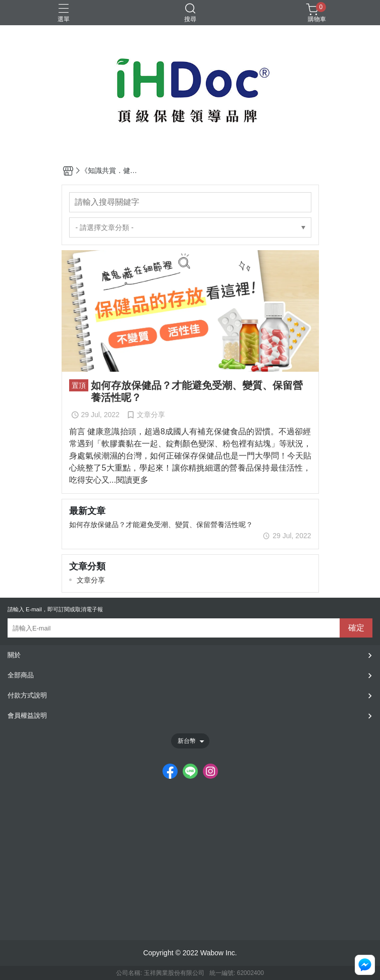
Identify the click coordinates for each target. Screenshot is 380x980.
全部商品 (21, 675)
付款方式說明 (27, 695)
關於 (14, 655)
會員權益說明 (27, 715)
